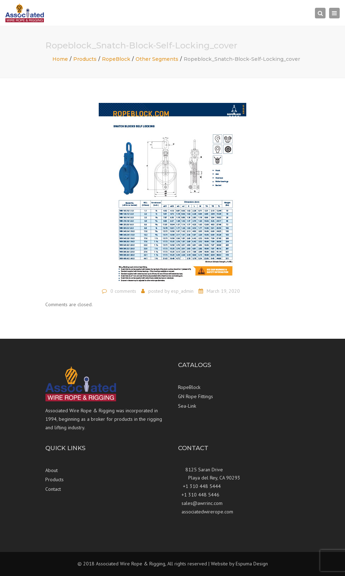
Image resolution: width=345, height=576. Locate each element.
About (51, 470)
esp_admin (182, 291)
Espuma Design (252, 563)
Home (60, 59)
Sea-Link (187, 406)
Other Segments (157, 59)
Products (85, 59)
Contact (53, 489)
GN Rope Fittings (195, 396)
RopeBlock (116, 59)
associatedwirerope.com (207, 511)
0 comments (123, 291)
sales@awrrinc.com (202, 503)
